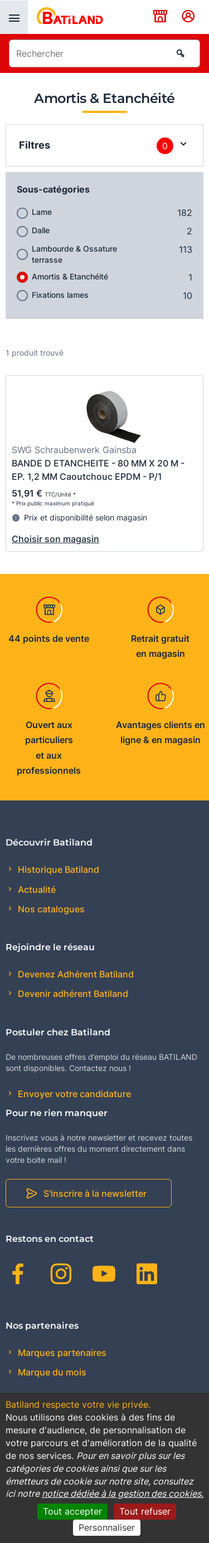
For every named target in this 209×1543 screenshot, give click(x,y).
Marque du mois (51, 1372)
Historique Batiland (57, 869)
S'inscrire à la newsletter (95, 1193)
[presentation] (14, 17)
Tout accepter (72, 1511)
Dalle (41, 230)
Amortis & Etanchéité (70, 276)
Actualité (36, 889)
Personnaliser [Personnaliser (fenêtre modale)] (107, 1527)
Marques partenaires (61, 1352)
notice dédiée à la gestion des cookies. (122, 1493)
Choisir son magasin (55, 538)
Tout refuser (145, 1511)
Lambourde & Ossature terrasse (74, 254)
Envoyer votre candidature (73, 1093)
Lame (42, 212)
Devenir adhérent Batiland (72, 993)
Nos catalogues (50, 909)
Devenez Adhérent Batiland (75, 974)
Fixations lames (60, 294)
